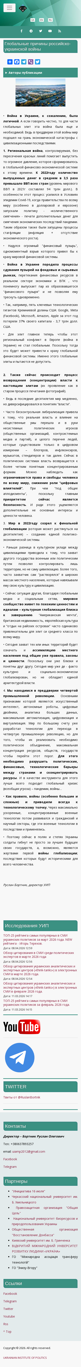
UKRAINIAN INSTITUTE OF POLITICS (25, 1358)
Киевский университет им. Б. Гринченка (41, 1240)
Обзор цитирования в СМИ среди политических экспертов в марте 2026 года (38, 955)
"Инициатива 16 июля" (28, 1191)
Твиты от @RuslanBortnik (21, 1097)
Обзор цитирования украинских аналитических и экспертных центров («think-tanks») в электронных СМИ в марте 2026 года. (40, 970)
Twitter (8, 1309)
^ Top (7, 1331)
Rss (5, 1324)
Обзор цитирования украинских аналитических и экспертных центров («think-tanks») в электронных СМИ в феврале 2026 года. (40, 987)
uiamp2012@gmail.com (28, 1151)
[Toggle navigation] (9, 7)
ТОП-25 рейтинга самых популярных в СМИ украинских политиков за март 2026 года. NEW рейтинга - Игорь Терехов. (37, 939)
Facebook (10, 1159)
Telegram (10, 1167)
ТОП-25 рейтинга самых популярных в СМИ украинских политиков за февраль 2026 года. (36, 1003)
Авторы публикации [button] (25, 73)
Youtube (9, 1316)
